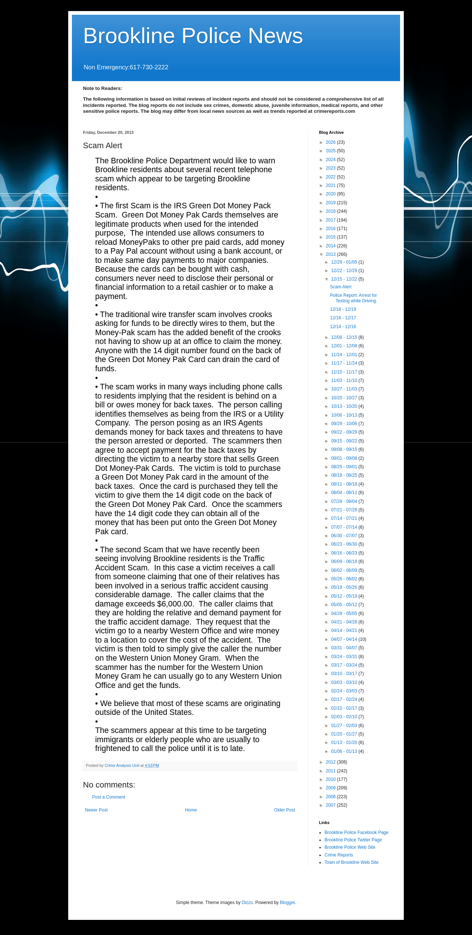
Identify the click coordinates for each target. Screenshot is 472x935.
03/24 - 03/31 (344, 656)
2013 (331, 254)
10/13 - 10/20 (344, 406)
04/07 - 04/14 (344, 639)
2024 (331, 159)
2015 (331, 237)
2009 (331, 787)
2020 (331, 194)
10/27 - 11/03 (344, 389)
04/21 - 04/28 (344, 622)
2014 (331, 245)
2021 (331, 185)
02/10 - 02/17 (344, 708)
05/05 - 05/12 (344, 604)
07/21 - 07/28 (344, 509)
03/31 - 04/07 (344, 647)
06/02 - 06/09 (344, 570)
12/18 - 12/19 (343, 309)
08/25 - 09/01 (344, 466)
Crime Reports (338, 855)
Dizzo (247, 902)
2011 (331, 771)
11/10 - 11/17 (344, 372)
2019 (331, 202)
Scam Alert (340, 286)
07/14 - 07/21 (344, 518)
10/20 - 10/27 (344, 397)
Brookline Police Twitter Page (353, 839)
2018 (331, 211)
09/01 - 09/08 (344, 458)
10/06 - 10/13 (344, 415)
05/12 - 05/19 (344, 596)
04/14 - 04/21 (344, 630)
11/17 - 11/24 (344, 363)
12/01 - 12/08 (344, 345)
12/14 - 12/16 (343, 326)
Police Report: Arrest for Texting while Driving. (353, 298)
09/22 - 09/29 (344, 432)
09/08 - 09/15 (344, 449)
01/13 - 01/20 (344, 742)
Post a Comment (108, 797)
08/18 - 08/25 (344, 475)
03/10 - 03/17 (344, 673)
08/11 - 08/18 (344, 484)
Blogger (287, 902)
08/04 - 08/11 (344, 492)
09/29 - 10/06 (344, 423)
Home (191, 810)
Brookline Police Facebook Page (356, 832)
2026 (331, 142)
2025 (331, 150)
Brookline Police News (193, 35)
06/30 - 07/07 (344, 535)
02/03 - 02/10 (344, 716)
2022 (331, 177)
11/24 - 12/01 (344, 354)
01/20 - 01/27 (344, 734)
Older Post (284, 810)
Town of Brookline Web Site (351, 862)
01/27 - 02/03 (344, 725)
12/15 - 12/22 (344, 279)
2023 (331, 168)
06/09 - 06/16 (344, 561)
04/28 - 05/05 (344, 613)
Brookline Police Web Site (349, 847)
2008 (331, 796)
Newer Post (96, 810)
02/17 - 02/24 (344, 699)
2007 (331, 805)
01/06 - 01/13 (344, 751)
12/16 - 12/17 (343, 317)
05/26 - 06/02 (344, 578)
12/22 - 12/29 (344, 270)
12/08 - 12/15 (344, 337)
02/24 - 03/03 (344, 691)
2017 (331, 220)
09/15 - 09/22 (344, 441)
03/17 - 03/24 (344, 665)
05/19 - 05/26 (344, 587)
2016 (331, 228)
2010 (331, 779)
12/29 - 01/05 (344, 262)
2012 (331, 762)
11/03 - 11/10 (344, 380)
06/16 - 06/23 (344, 553)
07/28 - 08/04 (344, 501)
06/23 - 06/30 (344, 544)
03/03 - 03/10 (344, 682)
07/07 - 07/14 (344, 527)
